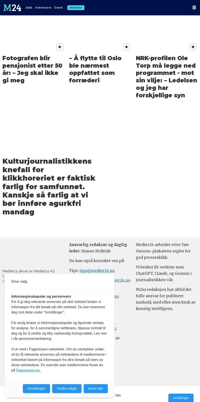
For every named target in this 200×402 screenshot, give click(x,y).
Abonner (76, 7)
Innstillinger (181, 398)
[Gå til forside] (12, 7)
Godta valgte (67, 388)
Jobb (28, 7)
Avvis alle (95, 388)
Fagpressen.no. (28, 370)
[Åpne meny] (194, 7)
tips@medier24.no (97, 270)
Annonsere (43, 7)
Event (58, 7)
